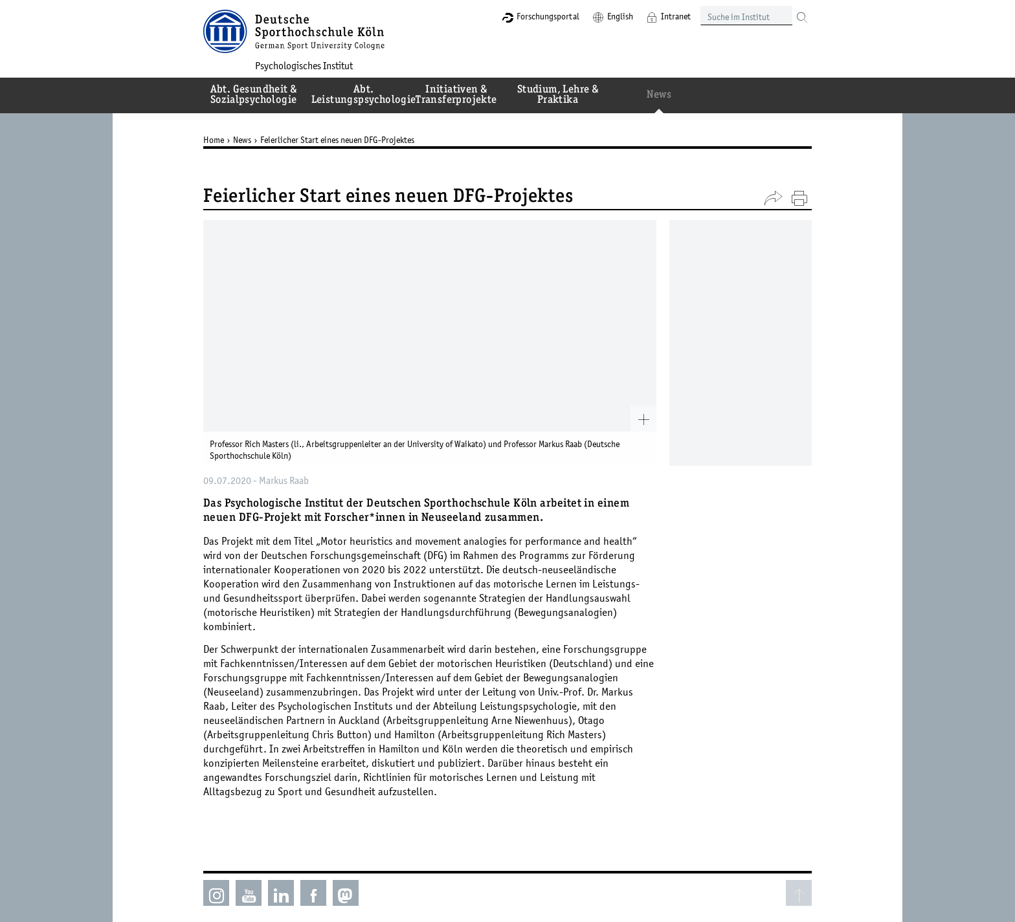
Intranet (676, 16)
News (242, 140)
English (620, 16)
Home (213, 140)
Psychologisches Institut (304, 65)
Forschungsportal (548, 16)
